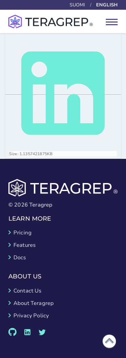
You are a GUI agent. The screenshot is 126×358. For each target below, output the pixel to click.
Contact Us (27, 291)
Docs (19, 257)
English (107, 5)
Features (24, 245)
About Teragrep (33, 303)
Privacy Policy (31, 315)
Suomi (77, 5)
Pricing (22, 232)
